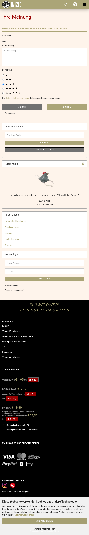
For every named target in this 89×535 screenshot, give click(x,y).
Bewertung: (7, 70)
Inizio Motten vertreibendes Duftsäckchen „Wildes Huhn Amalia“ (44, 195)
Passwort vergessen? (14, 290)
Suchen (44, 143)
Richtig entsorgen (12, 227)
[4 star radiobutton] (3, 89)
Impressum (7, 352)
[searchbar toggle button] (66, 4)
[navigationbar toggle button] (84, 4)
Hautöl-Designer (12, 239)
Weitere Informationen (44, 529)
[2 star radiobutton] (3, 80)
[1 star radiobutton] (3, 75)
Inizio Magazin (23, 491)
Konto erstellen (11, 285)
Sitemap (8, 245)
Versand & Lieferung (11, 331)
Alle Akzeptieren (44, 521)
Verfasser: (6, 36)
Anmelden (44, 279)
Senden (67, 107)
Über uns (8, 233)
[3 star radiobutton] (3, 84)
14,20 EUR (44, 201)
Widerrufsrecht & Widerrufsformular (18, 336)
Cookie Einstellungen (11, 357)
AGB (4, 347)
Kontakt (5, 326)
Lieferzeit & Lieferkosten (15, 221)
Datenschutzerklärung (24, 515)
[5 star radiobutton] (3, 93)
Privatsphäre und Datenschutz (15, 341)
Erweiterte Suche (44, 150)
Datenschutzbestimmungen (18, 98)
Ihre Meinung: (8, 45)
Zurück (22, 107)
